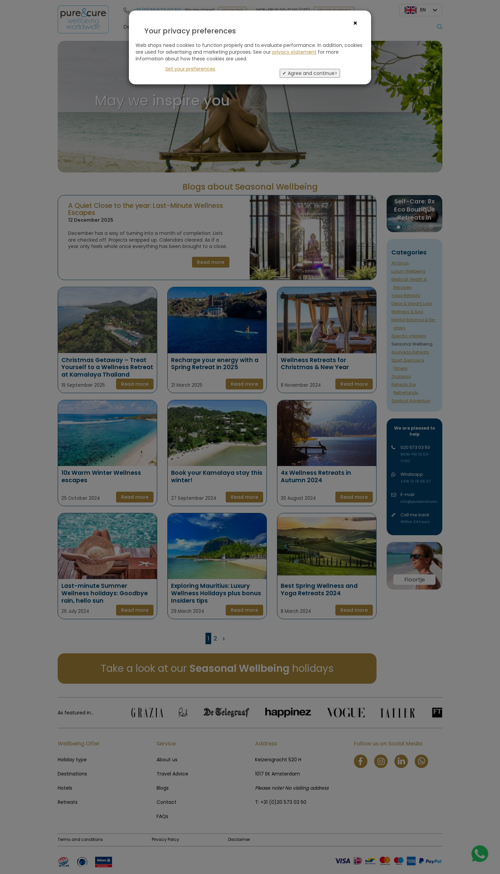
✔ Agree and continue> (309, 73)
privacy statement (294, 52)
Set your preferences (190, 68)
